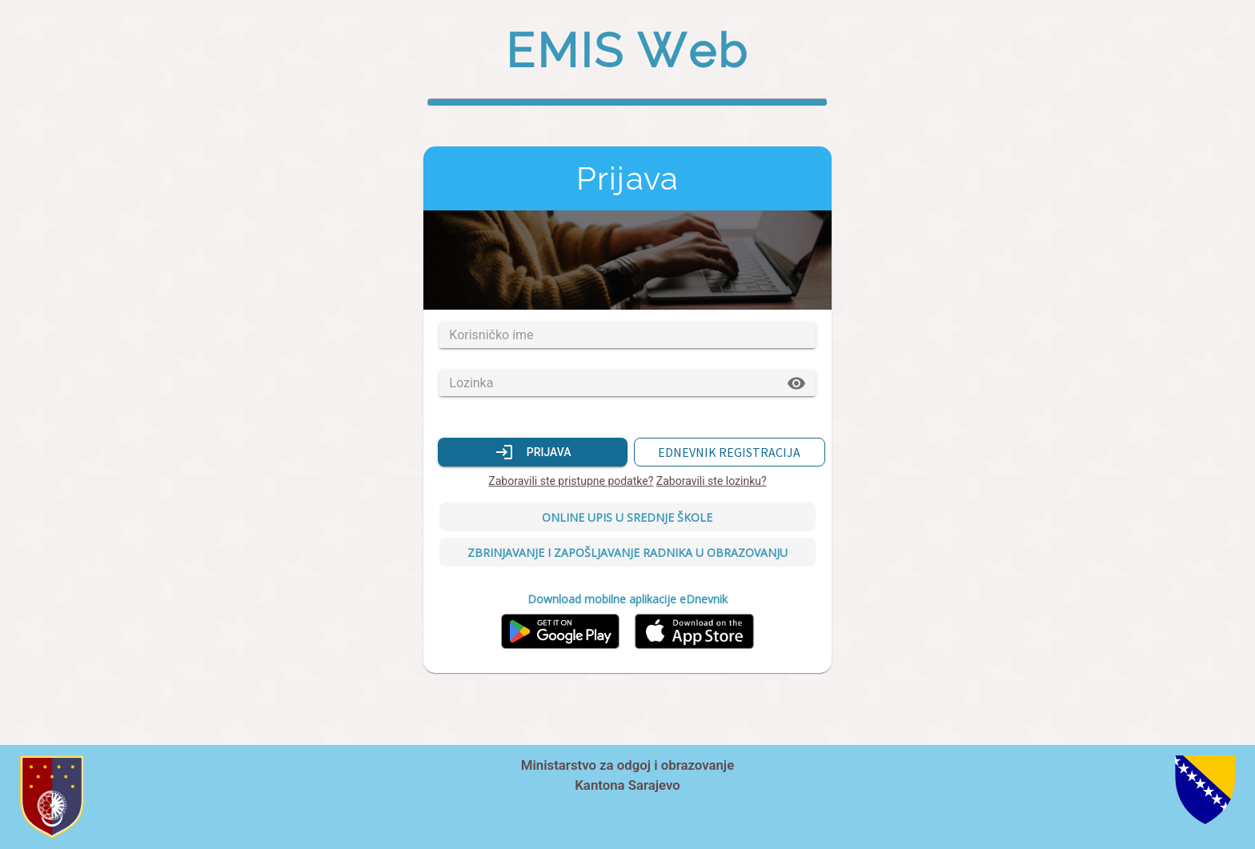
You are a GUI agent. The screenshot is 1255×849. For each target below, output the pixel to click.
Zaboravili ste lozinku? (711, 481)
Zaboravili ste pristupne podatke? (570, 481)
